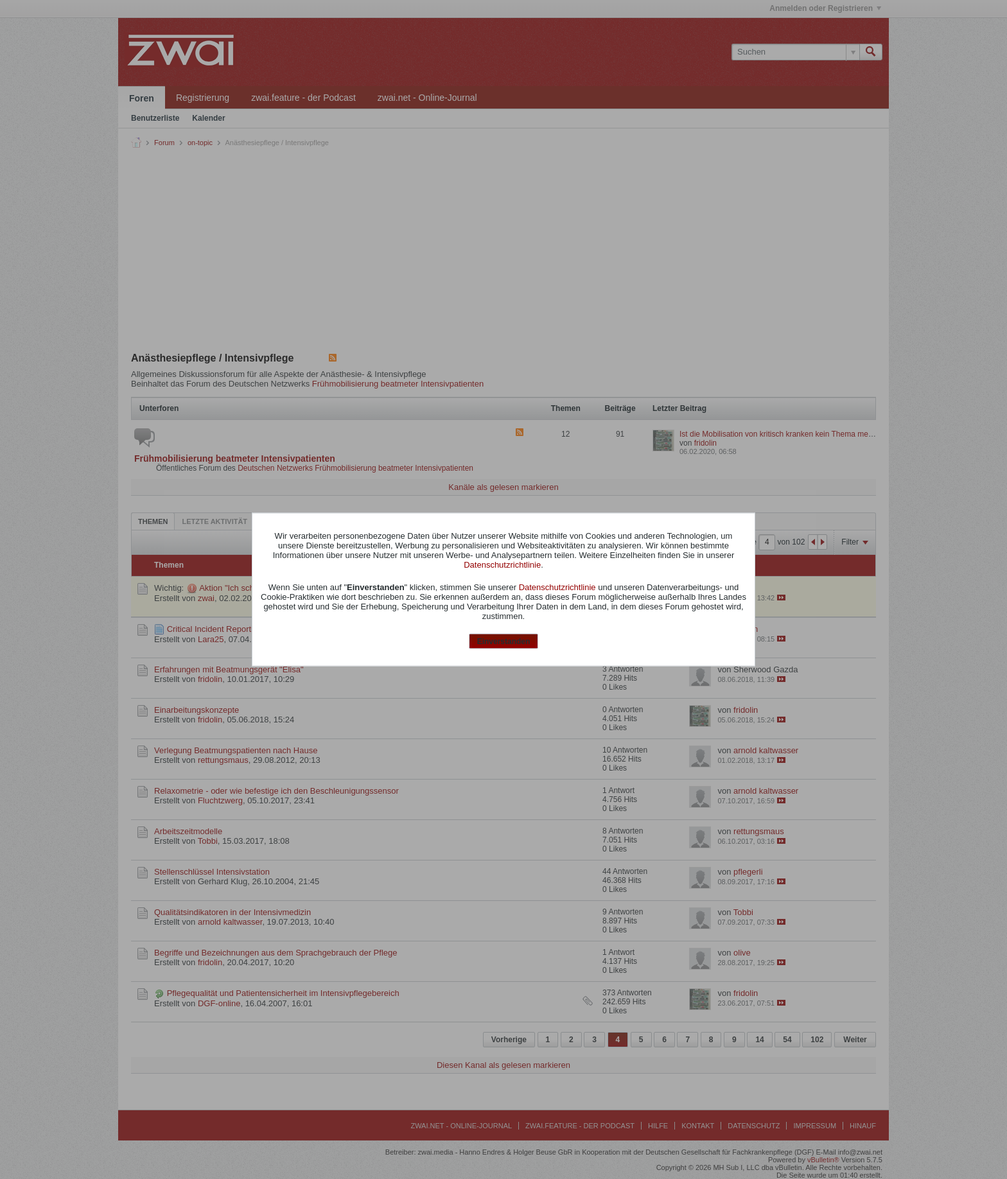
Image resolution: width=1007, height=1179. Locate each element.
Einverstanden (503, 640)
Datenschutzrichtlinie (502, 564)
